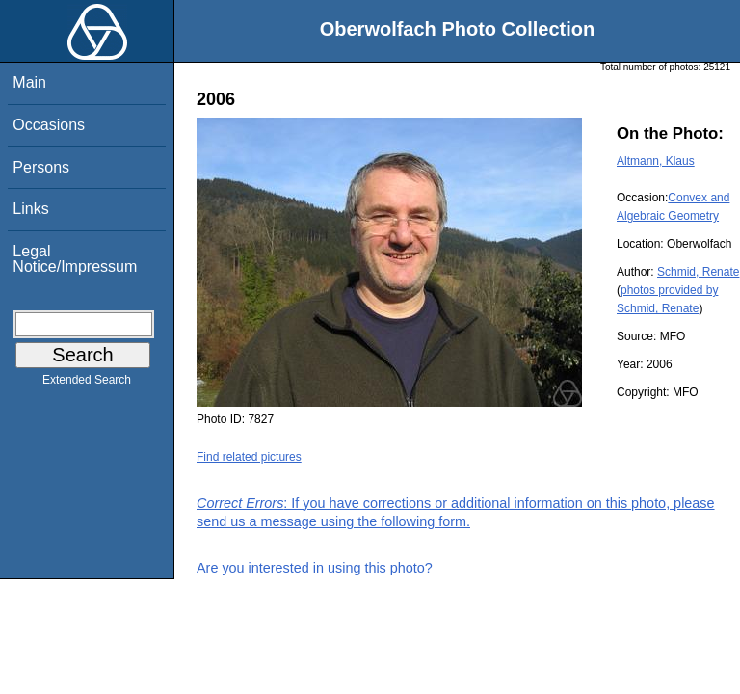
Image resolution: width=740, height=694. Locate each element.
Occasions (49, 125)
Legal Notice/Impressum (75, 259)
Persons (41, 167)
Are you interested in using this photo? (315, 567)
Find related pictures (249, 457)
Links (30, 208)
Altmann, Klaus (656, 161)
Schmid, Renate (698, 272)
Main (29, 82)
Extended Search (86, 383)
